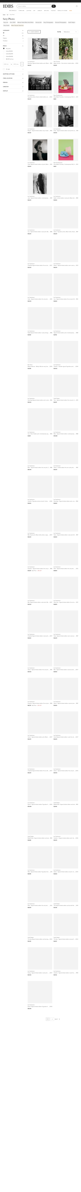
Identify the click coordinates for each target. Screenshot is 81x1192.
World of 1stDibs (62, 10)
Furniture (21, 10)
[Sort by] (70, 31)
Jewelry (39, 10)
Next (57, 1019)
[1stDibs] (8, 6)
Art (34, 10)
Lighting (28, 10)
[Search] (34, 6)
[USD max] (16, 64)
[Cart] (76, 6)
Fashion (53, 10)
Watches (46, 10)
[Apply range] (22, 64)
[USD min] (6, 64)
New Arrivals (13, 10)
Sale (70, 10)
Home (4, 14)
